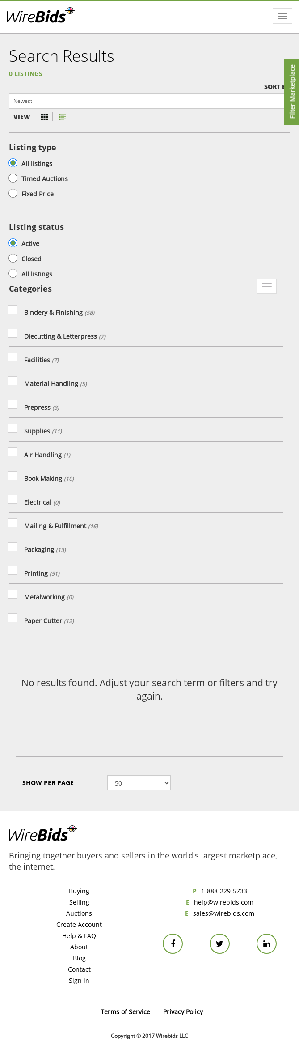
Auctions (79, 913)
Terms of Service (125, 1011)
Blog (79, 958)
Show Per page (48, 782)
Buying (79, 891)
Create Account (79, 924)
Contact (79, 969)
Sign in (79, 980)
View (21, 116)
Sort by (277, 86)
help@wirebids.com (223, 902)
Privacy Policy (183, 1011)
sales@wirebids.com (223, 913)
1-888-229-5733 (224, 891)
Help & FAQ (79, 935)
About (79, 947)
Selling (79, 902)
